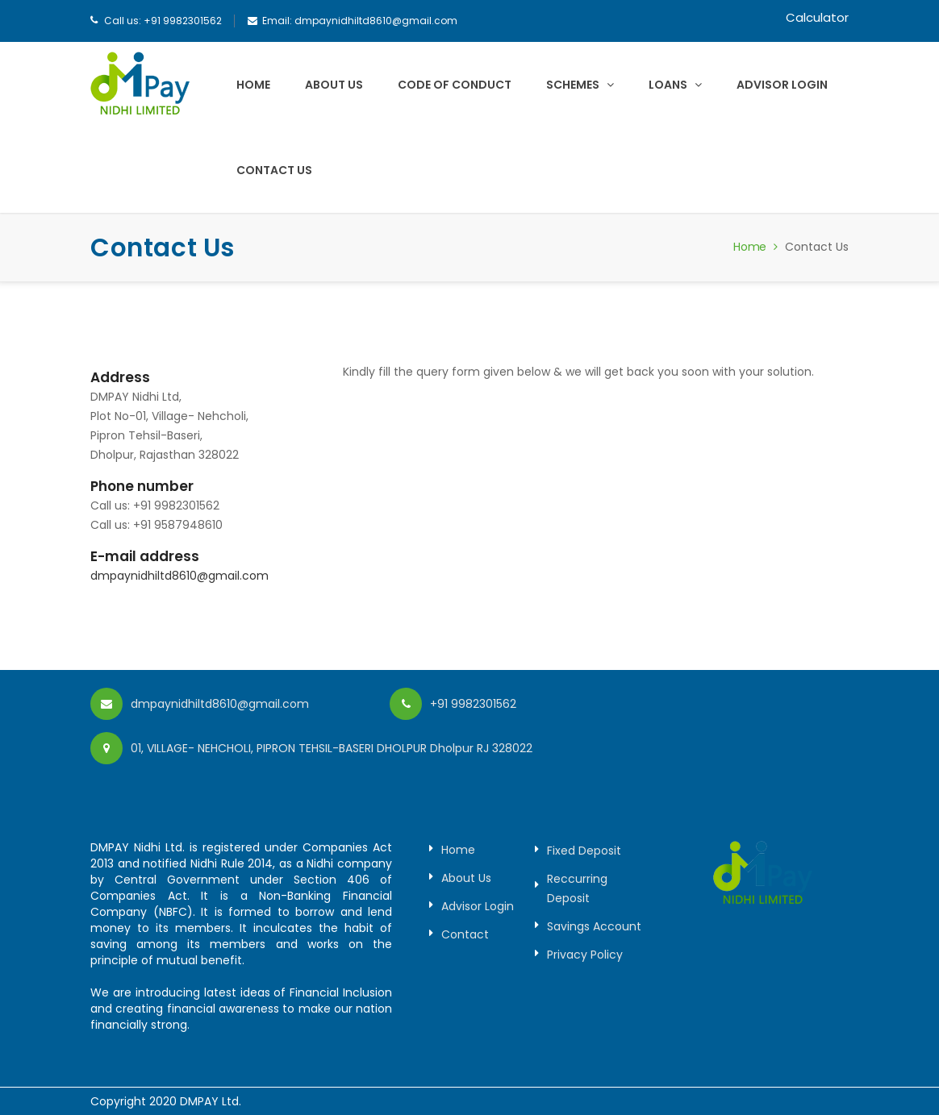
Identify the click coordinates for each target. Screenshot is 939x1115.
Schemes (580, 85)
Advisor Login (782, 85)
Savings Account (594, 926)
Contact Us (274, 170)
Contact (465, 934)
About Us (334, 85)
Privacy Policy (585, 955)
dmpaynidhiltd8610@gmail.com (375, 20)
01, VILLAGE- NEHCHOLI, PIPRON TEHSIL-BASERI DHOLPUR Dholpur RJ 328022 (331, 748)
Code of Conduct (454, 85)
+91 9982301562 (183, 20)
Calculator (817, 17)
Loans (675, 85)
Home (253, 85)
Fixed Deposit (584, 850)
